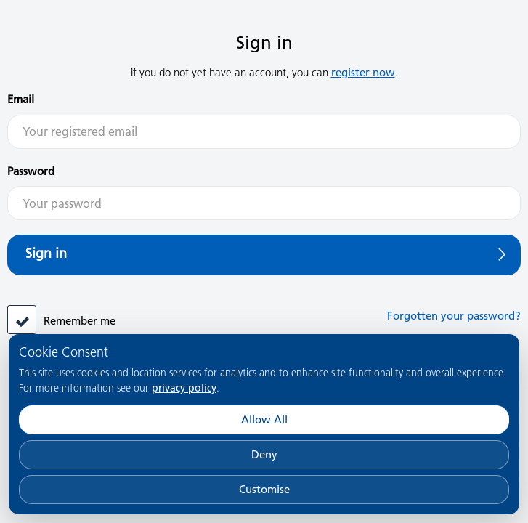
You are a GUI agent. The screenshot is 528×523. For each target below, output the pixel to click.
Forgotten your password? (454, 316)
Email (20, 99)
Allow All (264, 419)
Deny (264, 454)
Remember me (79, 321)
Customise (264, 489)
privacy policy (184, 387)
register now (363, 72)
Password (30, 171)
